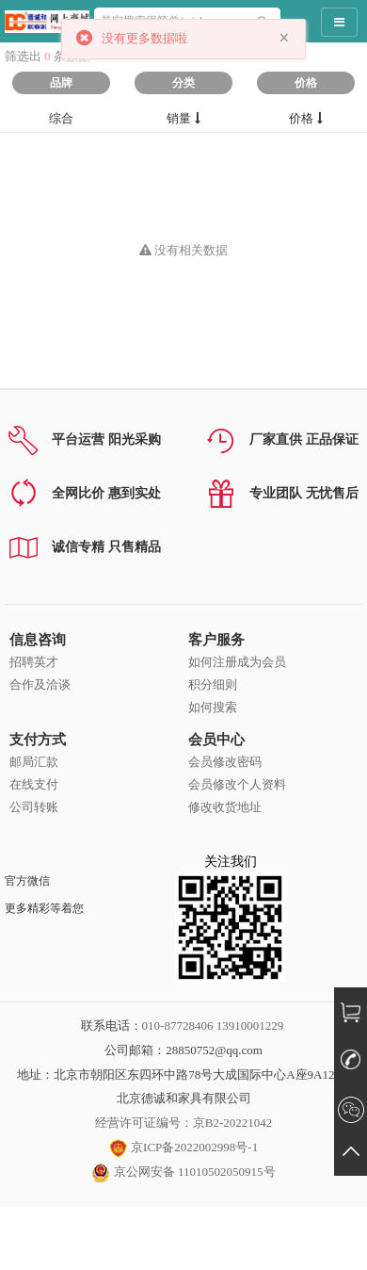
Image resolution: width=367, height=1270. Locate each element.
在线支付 (33, 784)
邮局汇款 (33, 762)
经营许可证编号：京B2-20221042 (184, 1122)
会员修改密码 (225, 762)
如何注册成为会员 (237, 662)
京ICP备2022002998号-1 (183, 1147)
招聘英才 (33, 662)
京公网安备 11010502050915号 (183, 1171)
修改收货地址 (225, 807)
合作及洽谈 (40, 684)
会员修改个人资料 (237, 784)
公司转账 (33, 807)
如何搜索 (212, 707)
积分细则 (212, 684)
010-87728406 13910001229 (213, 1025)
